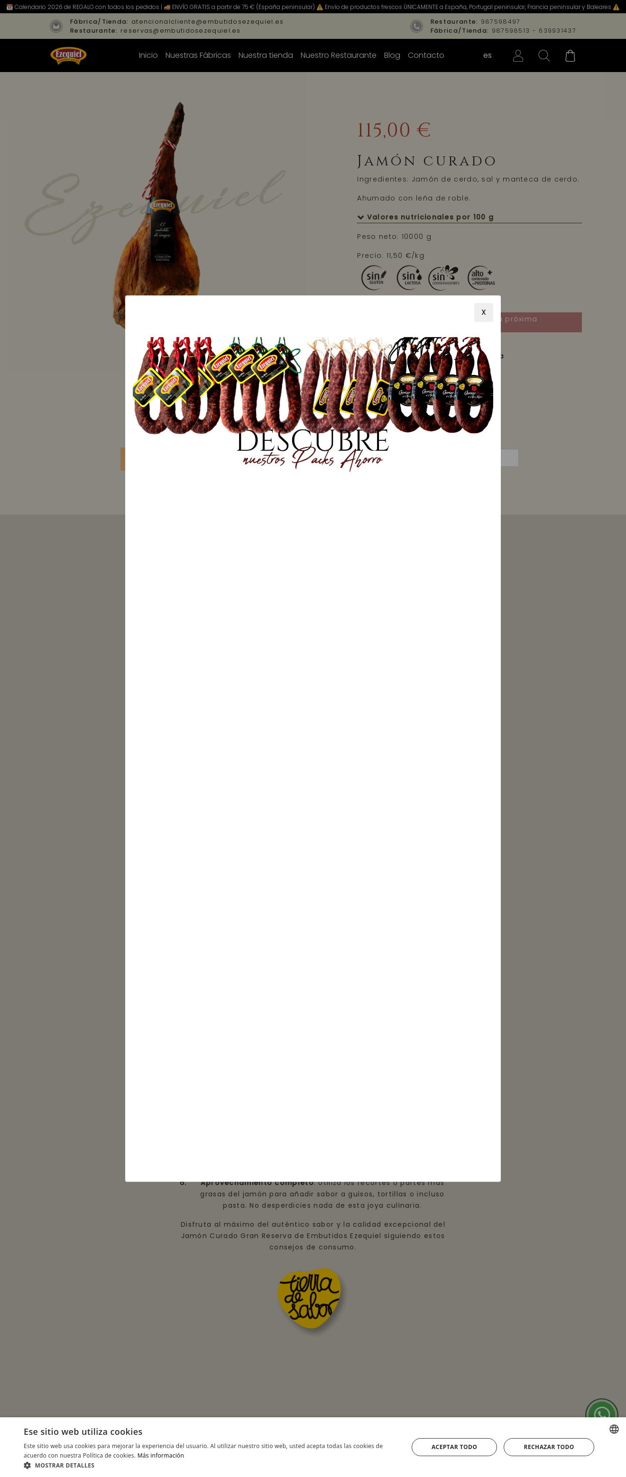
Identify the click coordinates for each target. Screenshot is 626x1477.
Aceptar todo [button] (454, 1447)
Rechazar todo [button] (549, 1447)
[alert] (313, 1447)
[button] (210, 1465)
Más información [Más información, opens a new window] (161, 1455)
